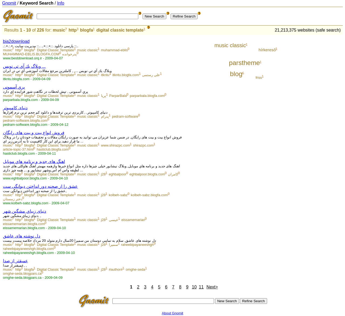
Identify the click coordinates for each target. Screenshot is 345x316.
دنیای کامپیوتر (15, 108)
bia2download (16, 41)
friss (259, 78)
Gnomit (9, 3)
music (59, 30)
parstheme (244, 62)
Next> (212, 287)
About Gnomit (172, 313)
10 (194, 287)
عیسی (113, 220)
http (72, 30)
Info (60, 3)
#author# (116, 269)
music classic (87, 50)
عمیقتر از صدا (15, 261)
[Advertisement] (320, 117)
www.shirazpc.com (115, 145)
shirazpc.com (143, 145)
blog (236, 73)
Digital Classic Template (55, 50)
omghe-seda (135, 269)
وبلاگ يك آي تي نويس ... (24, 66)
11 (201, 287)
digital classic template (119, 30)
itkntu (105, 75)
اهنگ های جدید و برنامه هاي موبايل (34, 161)
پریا (103, 96)
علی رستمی (151, 75)
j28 (103, 174)
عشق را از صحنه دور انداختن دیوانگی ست (40, 186)
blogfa (86, 30)
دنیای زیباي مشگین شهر (24, 211)
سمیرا (113, 245)
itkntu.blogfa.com (125, 75)
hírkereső (267, 49)
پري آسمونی (14, 87)
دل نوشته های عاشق (21, 236)
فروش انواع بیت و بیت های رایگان (33, 132)
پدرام (105, 116)
